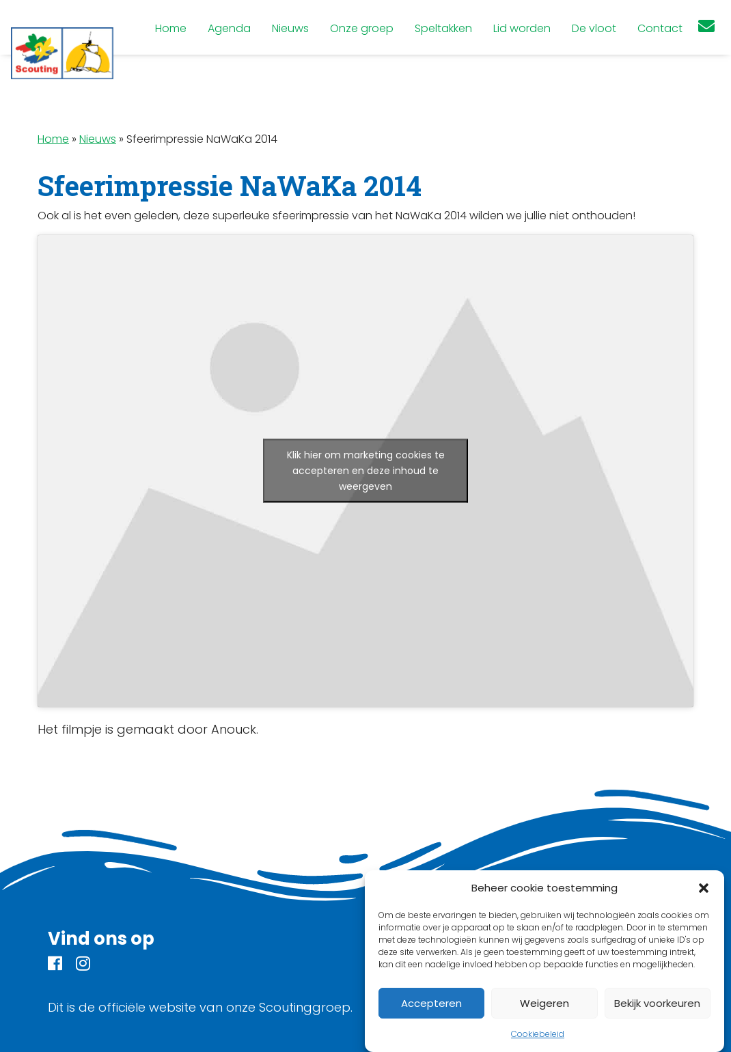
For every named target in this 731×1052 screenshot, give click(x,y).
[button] (704, 888)
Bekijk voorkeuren (657, 1003)
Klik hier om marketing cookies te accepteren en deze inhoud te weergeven (366, 470)
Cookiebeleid (537, 1034)
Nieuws (97, 139)
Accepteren (431, 1003)
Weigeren (544, 1003)
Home (53, 139)
